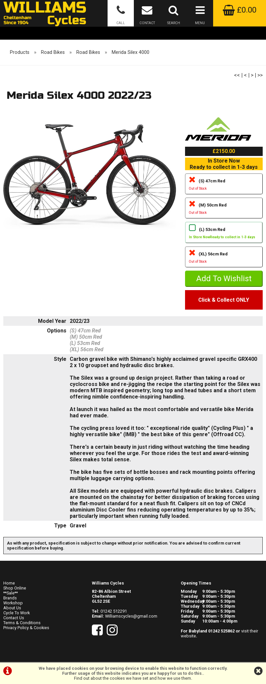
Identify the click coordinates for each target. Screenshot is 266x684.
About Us (12, 607)
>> (260, 75)
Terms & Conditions (22, 622)
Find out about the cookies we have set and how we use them (132, 678)
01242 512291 (113, 611)
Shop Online (14, 588)
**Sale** (10, 592)
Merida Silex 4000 (130, 52)
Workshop (13, 602)
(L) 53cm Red (224, 234)
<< (237, 75)
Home (9, 583)
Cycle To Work (16, 612)
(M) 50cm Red (224, 209)
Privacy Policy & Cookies (26, 627)
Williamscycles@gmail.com (131, 616)
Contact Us (13, 617)
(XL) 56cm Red (224, 258)
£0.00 (239, 10)
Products (19, 52)
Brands (10, 597)
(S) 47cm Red (224, 185)
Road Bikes (53, 52)
